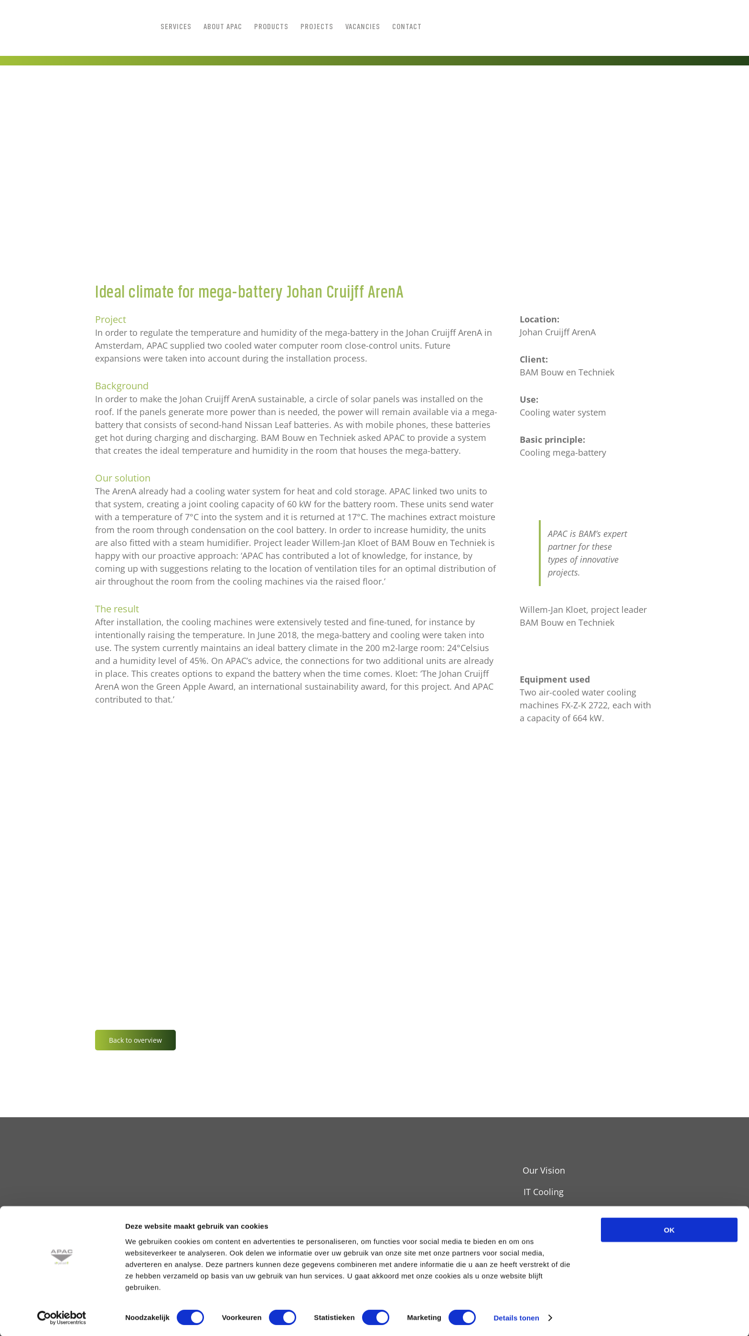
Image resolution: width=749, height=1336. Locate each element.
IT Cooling (544, 1191)
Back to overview (135, 1040)
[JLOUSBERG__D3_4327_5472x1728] (374, 192)
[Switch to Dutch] (505, 26)
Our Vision (544, 1170)
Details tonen (516, 1317)
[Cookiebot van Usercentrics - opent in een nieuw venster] (62, 1317)
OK (669, 1229)
